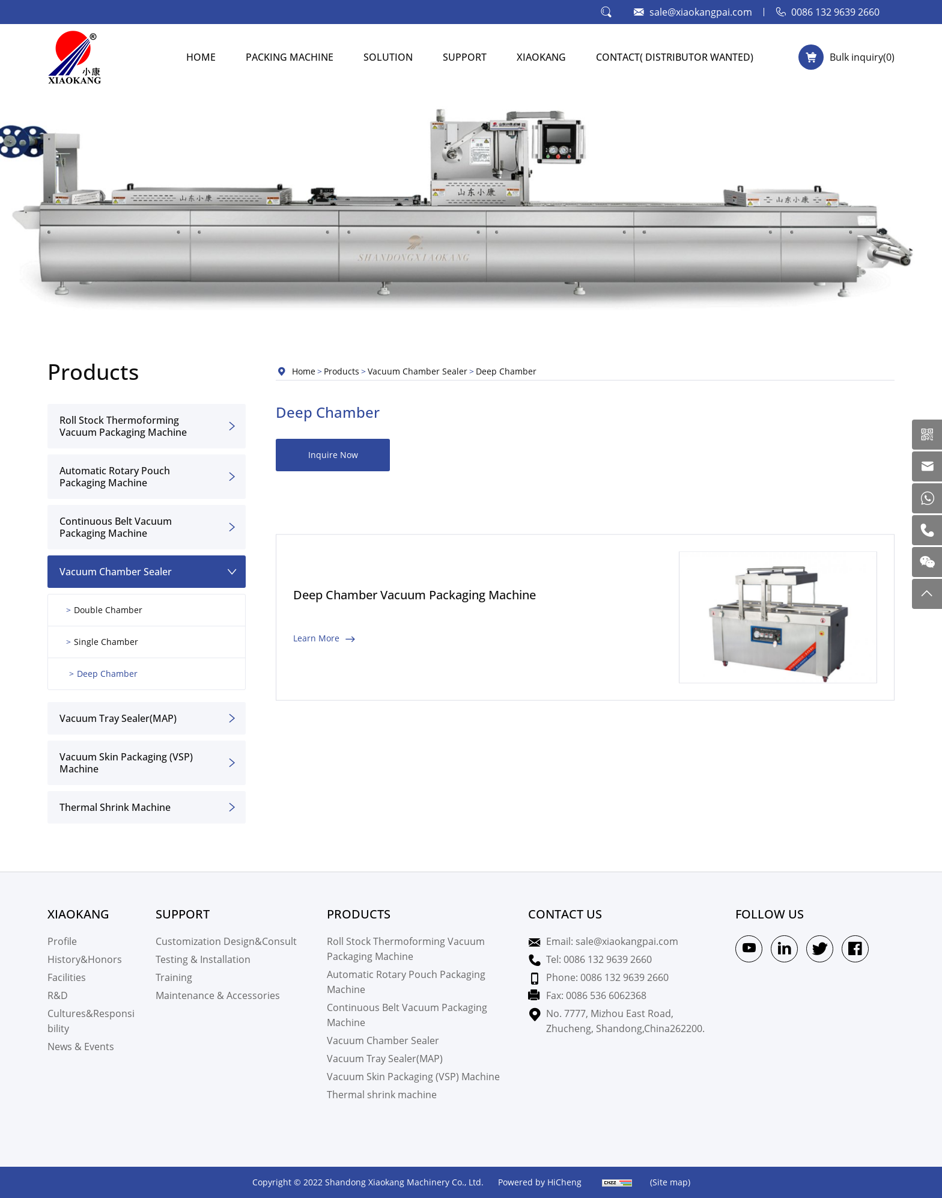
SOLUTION (388, 56)
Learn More (316, 680)
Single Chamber (106, 641)
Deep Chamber (107, 673)
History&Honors (84, 959)
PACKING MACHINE (289, 56)
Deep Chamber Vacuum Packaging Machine (414, 637)
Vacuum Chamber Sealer (115, 571)
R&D (57, 995)
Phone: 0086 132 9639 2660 (607, 977)
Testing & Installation (203, 959)
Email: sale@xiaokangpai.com (612, 941)
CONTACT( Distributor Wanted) (674, 56)
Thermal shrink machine (115, 807)
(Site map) (670, 1182)
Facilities (66, 977)
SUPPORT (465, 56)
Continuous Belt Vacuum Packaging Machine (115, 527)
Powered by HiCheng (540, 1182)
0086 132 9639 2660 (835, 11)
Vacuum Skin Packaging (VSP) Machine (126, 762)
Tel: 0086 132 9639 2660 (599, 959)
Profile (62, 941)
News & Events (80, 1046)
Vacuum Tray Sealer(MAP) (118, 718)
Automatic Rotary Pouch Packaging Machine (114, 476)
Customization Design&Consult (226, 941)
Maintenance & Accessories (218, 995)
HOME (201, 56)
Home (303, 371)
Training (174, 977)
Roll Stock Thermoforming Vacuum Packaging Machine (123, 426)
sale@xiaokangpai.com (700, 11)
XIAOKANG (541, 56)
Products (341, 371)
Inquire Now (333, 454)
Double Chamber (108, 610)
